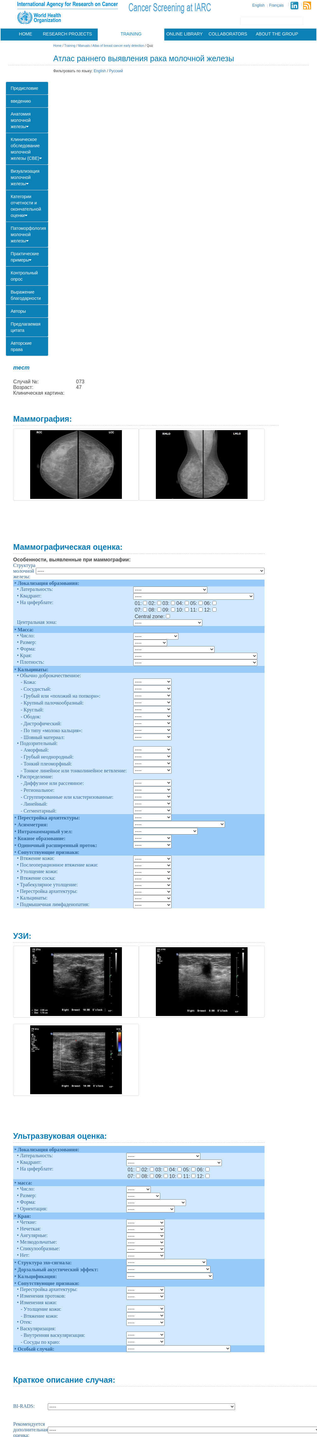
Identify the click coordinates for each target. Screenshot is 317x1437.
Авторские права (21, 346)
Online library (184, 33)
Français (276, 5)
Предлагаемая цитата (26, 327)
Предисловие (24, 88)
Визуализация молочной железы (25, 177)
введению (21, 101)
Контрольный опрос (24, 276)
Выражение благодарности (26, 295)
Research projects (67, 33)
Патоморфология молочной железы (28, 234)
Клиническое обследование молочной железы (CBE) (26, 149)
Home (25, 33)
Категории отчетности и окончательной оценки (26, 206)
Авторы (18, 311)
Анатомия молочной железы (21, 120)
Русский (116, 71)
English (258, 5)
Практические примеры (25, 256)
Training (131, 33)
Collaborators (228, 33)
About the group (277, 33)
